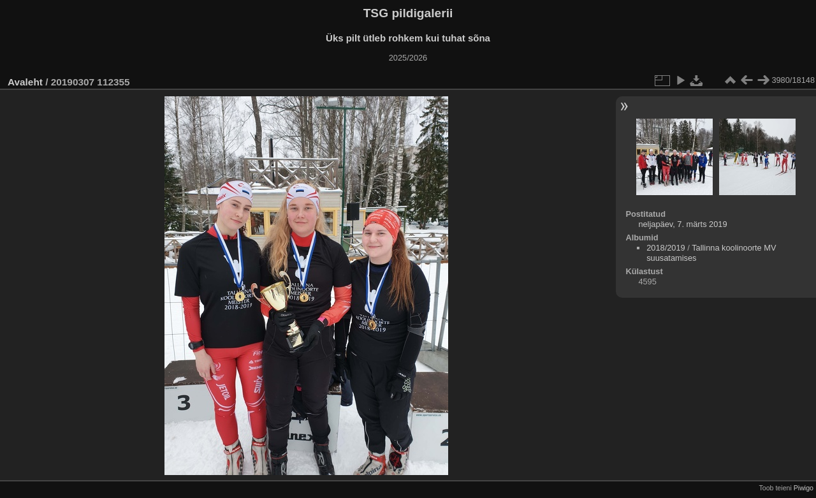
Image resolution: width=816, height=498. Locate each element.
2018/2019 (665, 248)
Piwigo (803, 488)
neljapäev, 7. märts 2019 (682, 224)
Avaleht (25, 82)
